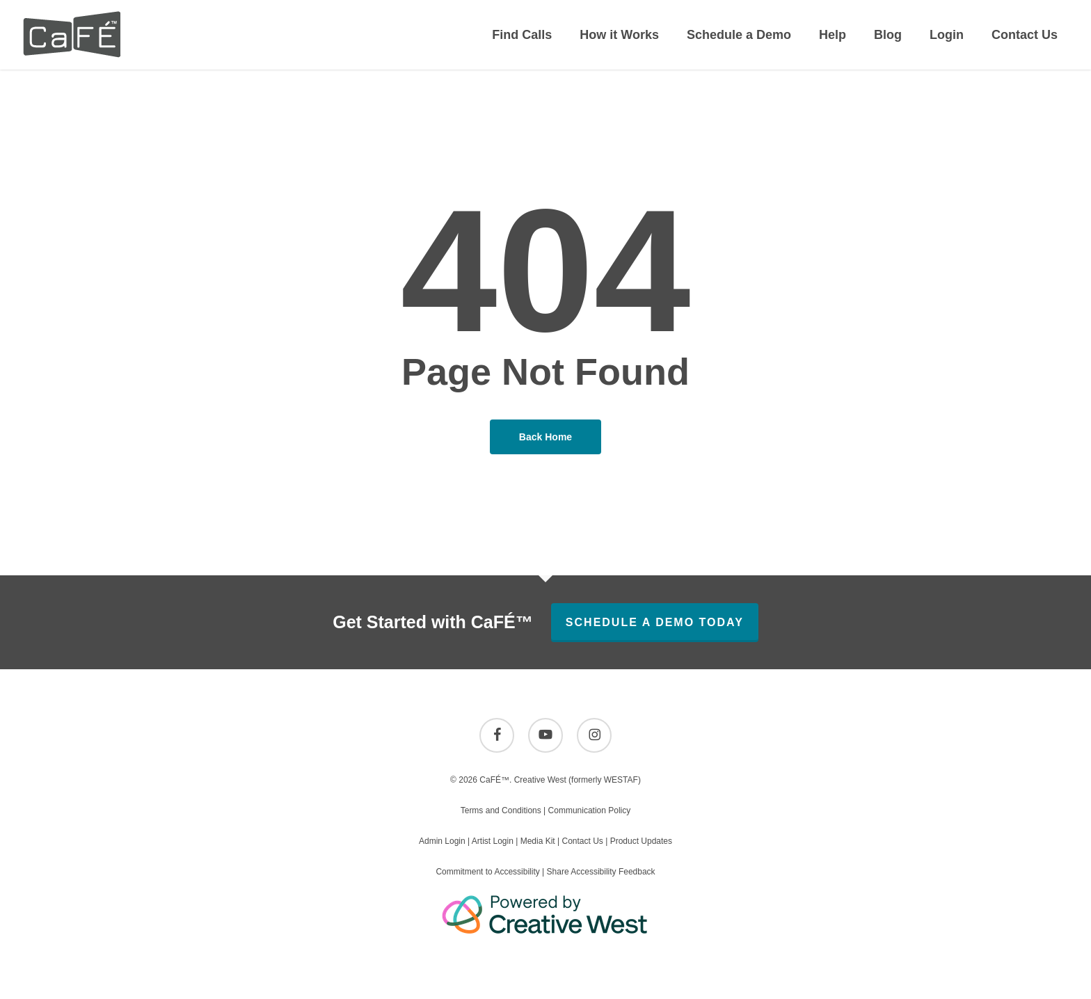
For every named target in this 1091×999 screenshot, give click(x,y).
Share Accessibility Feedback (601, 872)
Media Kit (537, 841)
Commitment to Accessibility (487, 872)
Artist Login (492, 841)
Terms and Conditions (501, 810)
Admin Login (442, 841)
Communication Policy (589, 810)
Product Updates (641, 841)
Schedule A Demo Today (655, 622)
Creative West (540, 780)
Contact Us (582, 841)
